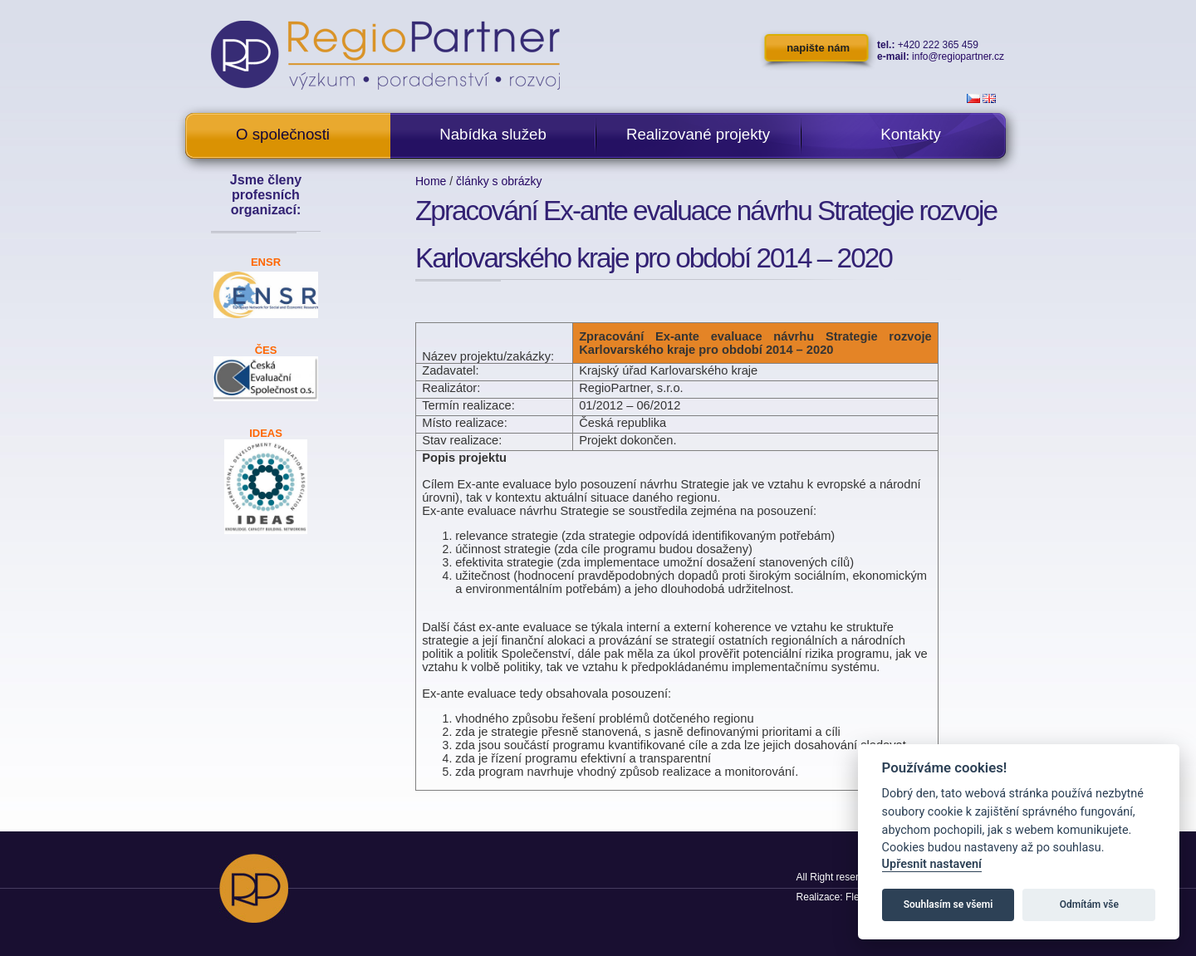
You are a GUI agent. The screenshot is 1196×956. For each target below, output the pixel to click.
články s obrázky (499, 181)
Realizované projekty (698, 134)
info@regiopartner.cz (958, 56)
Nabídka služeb (493, 134)
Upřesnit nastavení (932, 864)
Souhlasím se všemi (948, 904)
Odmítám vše (1089, 904)
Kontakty (910, 134)
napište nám (818, 48)
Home (430, 181)
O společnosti (283, 134)
